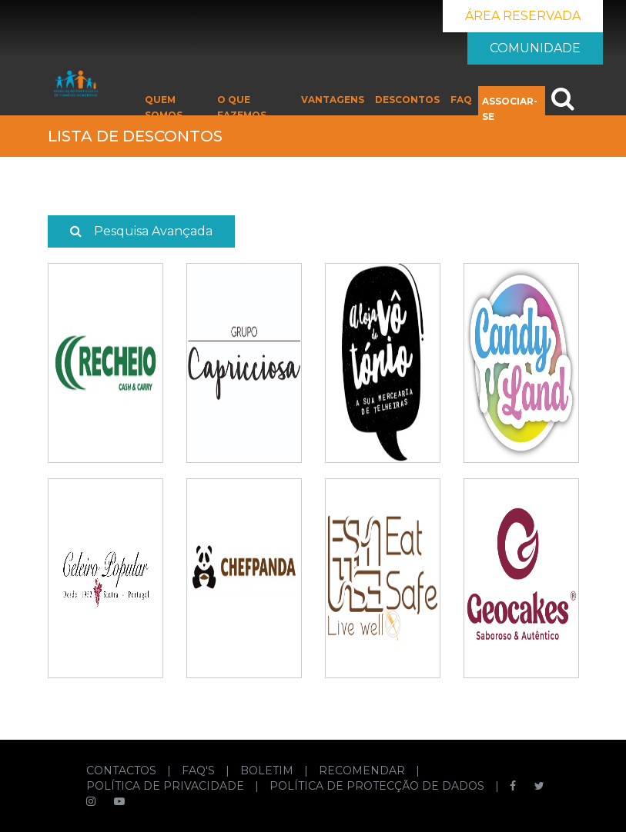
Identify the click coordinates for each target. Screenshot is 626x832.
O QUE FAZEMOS (241, 107)
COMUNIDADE (535, 48)
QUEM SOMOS (163, 107)
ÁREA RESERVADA (523, 15)
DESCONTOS (407, 99)
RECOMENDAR (363, 770)
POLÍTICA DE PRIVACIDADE (166, 786)
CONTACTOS (122, 770)
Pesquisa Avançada (141, 231)
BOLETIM (268, 770)
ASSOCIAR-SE (509, 108)
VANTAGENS (332, 99)
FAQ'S (200, 770)
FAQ (461, 99)
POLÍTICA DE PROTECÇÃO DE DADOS (378, 786)
